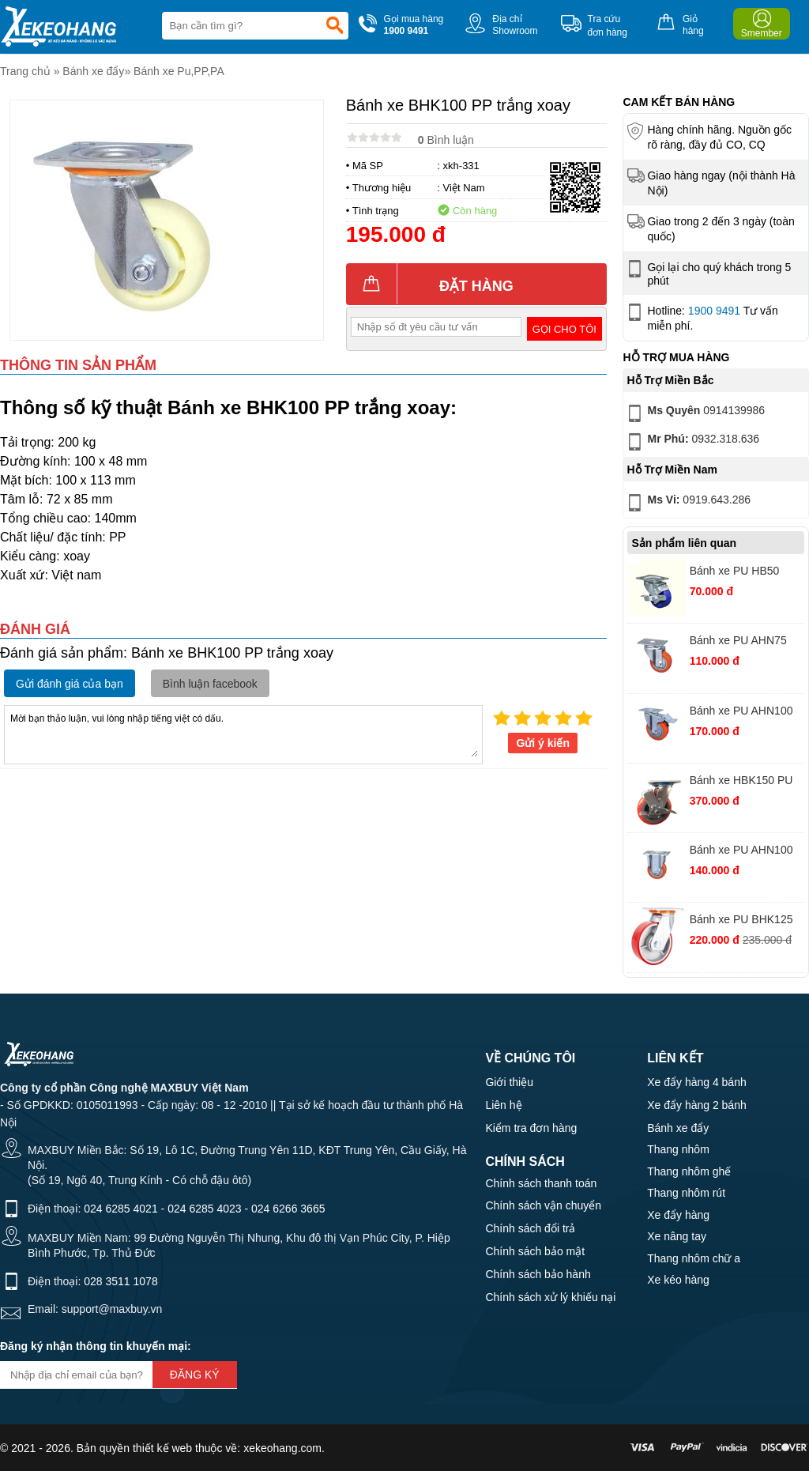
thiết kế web (162, 1448)
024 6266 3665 (288, 1208)
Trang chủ (25, 71)
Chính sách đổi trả (530, 1228)
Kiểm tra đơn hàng (531, 1128)
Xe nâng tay (676, 1236)
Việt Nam (464, 188)
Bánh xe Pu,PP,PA (179, 71)
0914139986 (694, 413)
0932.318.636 (691, 442)
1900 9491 (714, 310)
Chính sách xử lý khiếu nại (550, 1297)
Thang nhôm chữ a (693, 1258)
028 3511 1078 (120, 1281)
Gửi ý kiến (543, 743)
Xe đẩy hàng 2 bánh (697, 1105)
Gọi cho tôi (564, 329)
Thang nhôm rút (686, 1192)
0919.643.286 (687, 503)
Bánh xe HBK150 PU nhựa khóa (741, 782)
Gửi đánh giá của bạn (69, 683)
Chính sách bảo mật (535, 1251)
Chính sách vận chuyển (543, 1205)
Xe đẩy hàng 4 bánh (697, 1082)
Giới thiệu (509, 1082)
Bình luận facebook (210, 683)
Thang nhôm (678, 1149)
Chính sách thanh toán (540, 1183)
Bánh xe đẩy (93, 71)
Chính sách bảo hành (537, 1274)
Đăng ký (195, 1374)
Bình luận (446, 140)
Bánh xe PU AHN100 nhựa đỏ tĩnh (741, 851)
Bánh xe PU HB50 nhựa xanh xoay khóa (743, 572)
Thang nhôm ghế (689, 1171)
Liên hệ (503, 1105)
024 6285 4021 (120, 1208)
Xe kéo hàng (678, 1279)
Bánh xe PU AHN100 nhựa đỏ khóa (741, 712)
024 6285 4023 (204, 1208)
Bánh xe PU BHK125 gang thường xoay (741, 921)
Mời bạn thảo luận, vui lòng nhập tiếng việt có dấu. (243, 733)
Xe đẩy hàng (678, 1215)
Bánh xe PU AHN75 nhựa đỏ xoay (738, 642)
